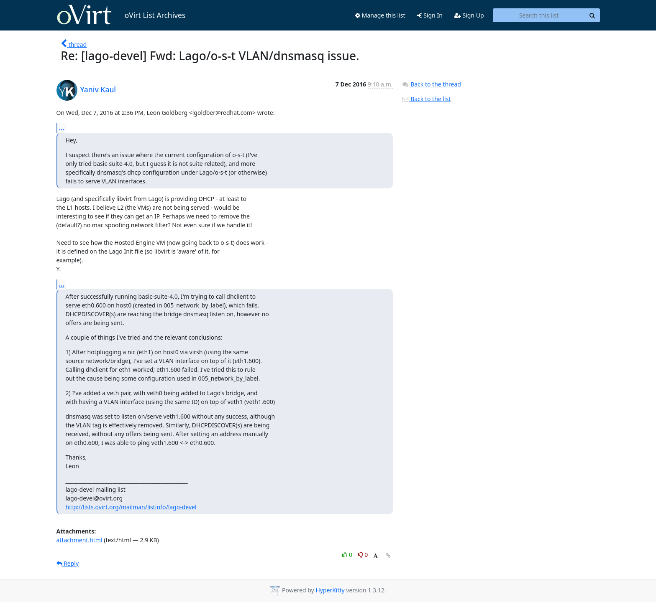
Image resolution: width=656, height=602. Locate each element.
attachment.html (79, 540)
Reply (67, 563)
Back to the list (426, 99)
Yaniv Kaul (98, 89)
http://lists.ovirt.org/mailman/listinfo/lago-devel (131, 507)
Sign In (430, 15)
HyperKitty (329, 590)
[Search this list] (539, 15)
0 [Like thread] (348, 555)
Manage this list (380, 15)
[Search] (592, 15)
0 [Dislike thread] (363, 555)
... (62, 127)
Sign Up (469, 15)
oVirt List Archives (121, 15)
